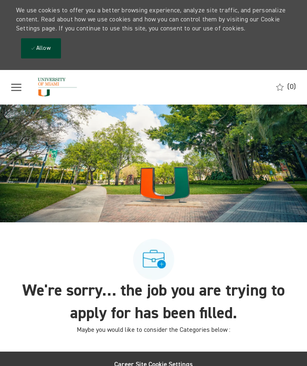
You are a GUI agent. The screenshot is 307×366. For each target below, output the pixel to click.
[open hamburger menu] (16, 87)
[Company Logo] (69, 87)
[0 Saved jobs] (286, 87)
